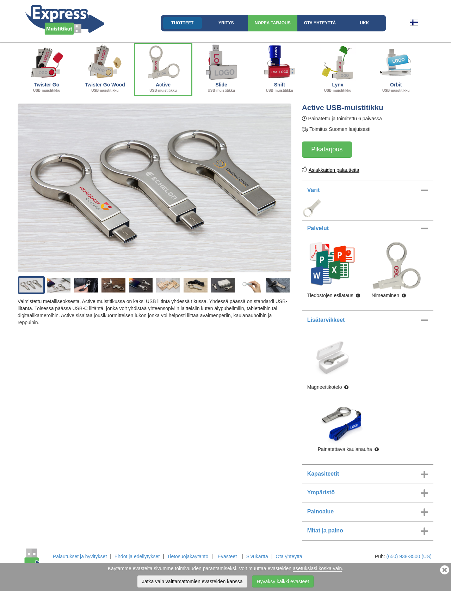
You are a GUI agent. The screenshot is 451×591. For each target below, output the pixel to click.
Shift (280, 68)
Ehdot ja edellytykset (137, 556)
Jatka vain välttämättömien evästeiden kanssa (192, 581)
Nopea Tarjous (273, 22)
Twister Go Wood (105, 68)
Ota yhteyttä (320, 22)
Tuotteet (182, 22)
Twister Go (47, 68)
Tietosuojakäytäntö (187, 556)
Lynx (338, 68)
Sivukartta (257, 556)
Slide (221, 68)
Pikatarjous (326, 149)
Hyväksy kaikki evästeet (283, 581)
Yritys (226, 22)
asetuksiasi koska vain (317, 568)
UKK (364, 22)
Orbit (396, 68)
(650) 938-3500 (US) (409, 556)
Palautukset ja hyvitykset (80, 556)
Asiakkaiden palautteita (334, 170)
